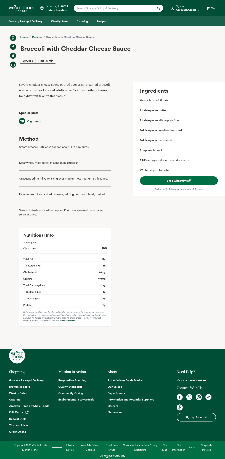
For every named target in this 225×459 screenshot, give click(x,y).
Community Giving (70, 393)
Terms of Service (67, 320)
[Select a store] (54, 8)
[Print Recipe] (13, 65)
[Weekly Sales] (59, 21)
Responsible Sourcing (72, 380)
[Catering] (82, 21)
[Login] (185, 8)
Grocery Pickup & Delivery (26, 380)
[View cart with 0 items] (211, 8)
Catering (15, 399)
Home (24, 37)
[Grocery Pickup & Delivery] (26, 21)
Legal (192, 447)
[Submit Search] (158, 8)
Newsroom (115, 412)
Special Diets (17, 419)
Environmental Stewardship (76, 399)
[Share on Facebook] (13, 47)
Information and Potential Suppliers (131, 399)
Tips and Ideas (18, 425)
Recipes (37, 37)
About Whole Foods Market (126, 380)
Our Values (115, 387)
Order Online (17, 432)
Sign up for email (196, 417)
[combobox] (114, 8)
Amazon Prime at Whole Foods (29, 406)
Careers (113, 406)
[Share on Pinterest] (13, 38)
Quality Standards (70, 387)
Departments (116, 393)
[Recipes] (102, 21)
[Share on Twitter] (13, 56)
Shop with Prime (179, 181)
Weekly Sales (18, 393)
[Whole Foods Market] (21, 8)
